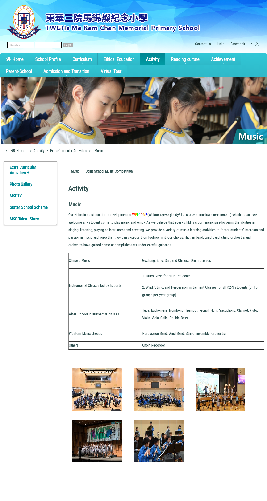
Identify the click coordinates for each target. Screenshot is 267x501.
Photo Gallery (21, 184)
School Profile (48, 61)
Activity (152, 61)
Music (75, 171)
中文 (255, 44)
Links (220, 44)
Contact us (203, 44)
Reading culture (185, 61)
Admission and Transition (66, 73)
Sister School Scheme (29, 207)
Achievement (223, 61)
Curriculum (82, 61)
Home (15, 59)
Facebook (237, 44)
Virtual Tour (111, 71)
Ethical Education (118, 61)
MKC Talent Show (24, 218)
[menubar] (102, 170)
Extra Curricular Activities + (23, 170)
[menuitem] (75, 171)
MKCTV (16, 195)
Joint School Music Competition (109, 171)
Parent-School (19, 73)
